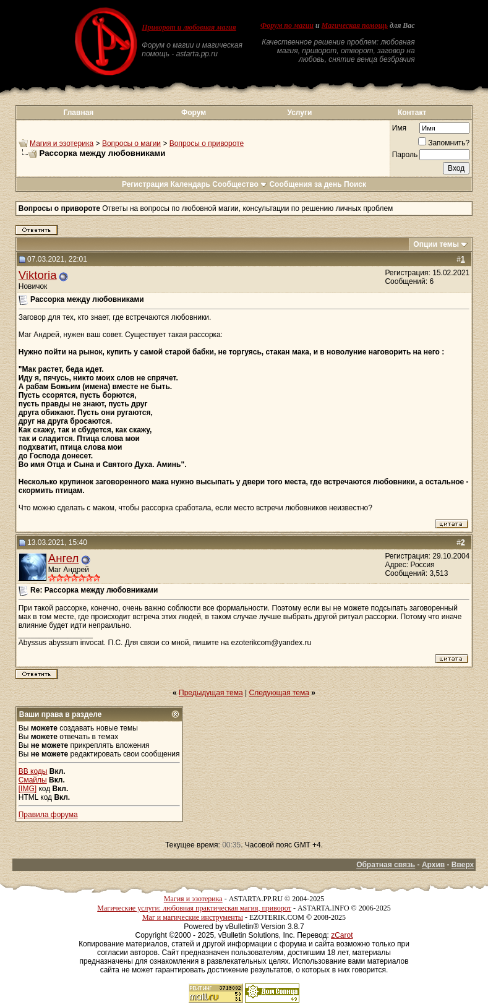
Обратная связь (385, 864)
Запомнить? (443, 143)
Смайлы (33, 780)
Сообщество (239, 184)
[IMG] (27, 788)
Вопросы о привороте (206, 143)
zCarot (342, 935)
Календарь (190, 184)
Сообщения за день (305, 184)
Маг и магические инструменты (192, 917)
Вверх (463, 864)
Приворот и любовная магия (189, 27)
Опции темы (436, 244)
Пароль (405, 154)
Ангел (63, 558)
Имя (399, 128)
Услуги (299, 112)
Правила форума (48, 814)
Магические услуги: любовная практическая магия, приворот (194, 908)
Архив (433, 864)
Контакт (412, 112)
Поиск (355, 184)
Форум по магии (287, 25)
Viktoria (38, 274)
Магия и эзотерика (61, 143)
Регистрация (145, 184)
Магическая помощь (355, 25)
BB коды (33, 771)
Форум (193, 112)
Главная (79, 112)
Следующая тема (279, 692)
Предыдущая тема (211, 692)
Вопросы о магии (131, 143)
